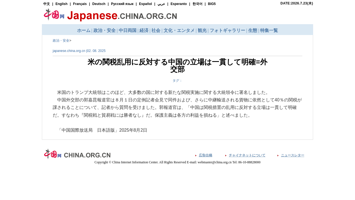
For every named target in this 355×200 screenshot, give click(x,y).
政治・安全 (61, 40)
